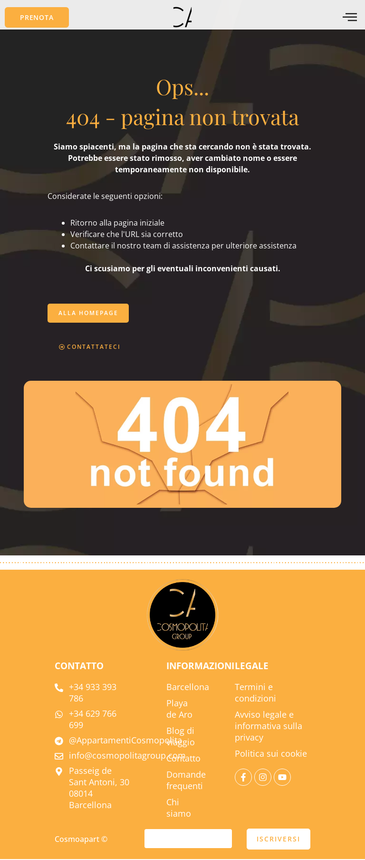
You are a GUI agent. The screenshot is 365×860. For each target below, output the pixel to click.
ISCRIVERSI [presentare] (278, 839)
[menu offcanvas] (349, 17)
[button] (37, 17)
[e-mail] (188, 840)
